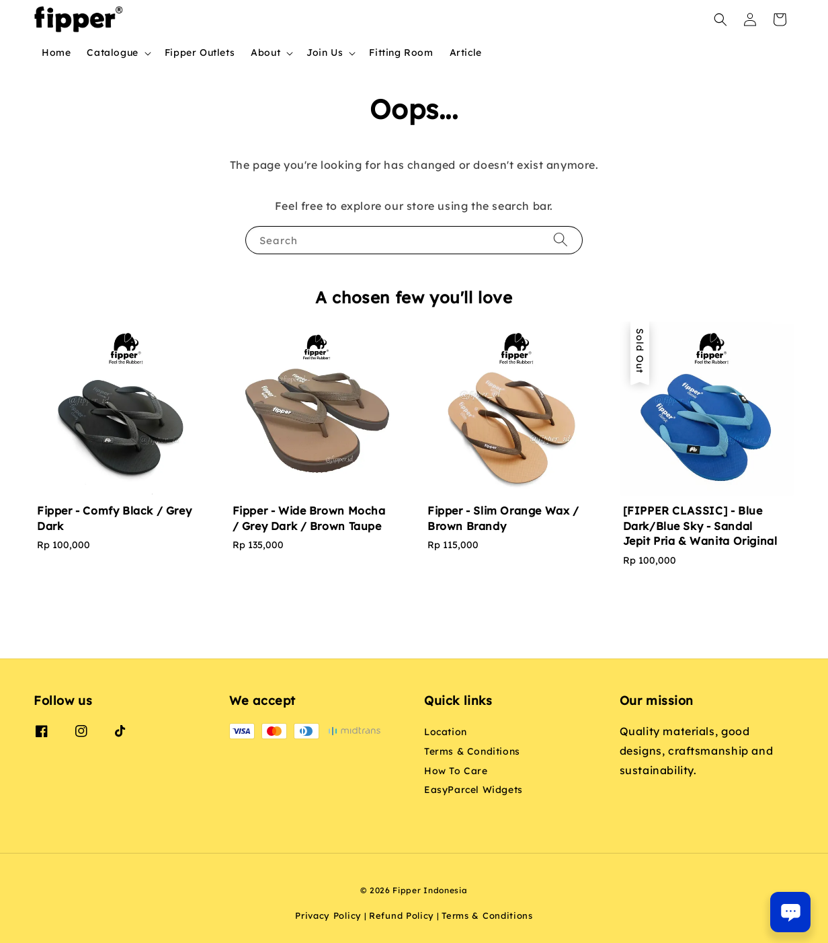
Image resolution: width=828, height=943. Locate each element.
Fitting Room (401, 52)
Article (466, 52)
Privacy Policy (328, 915)
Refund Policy (401, 915)
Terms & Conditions (472, 751)
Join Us (324, 52)
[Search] (560, 240)
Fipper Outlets (200, 52)
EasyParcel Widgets (473, 790)
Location (445, 732)
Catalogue (112, 52)
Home (56, 52)
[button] (720, 19)
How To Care (456, 771)
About (265, 52)
